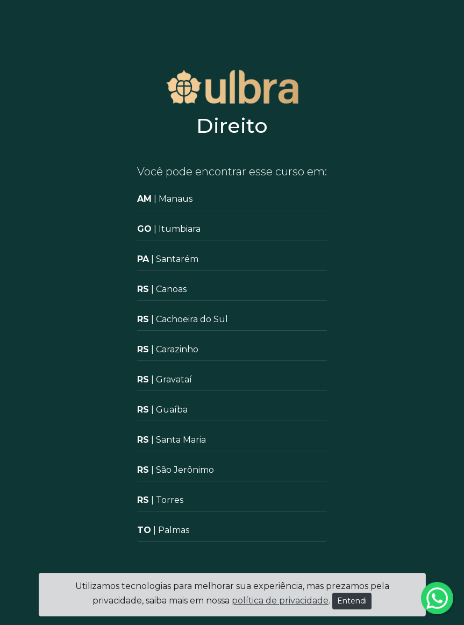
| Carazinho (167, 349)
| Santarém (167, 259)
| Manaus (164, 199)
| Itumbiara (169, 229)
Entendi (352, 601)
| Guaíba (162, 409)
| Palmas (163, 530)
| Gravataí (164, 379)
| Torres (160, 500)
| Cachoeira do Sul (182, 319)
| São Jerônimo (175, 470)
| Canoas (162, 289)
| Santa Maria (171, 440)
